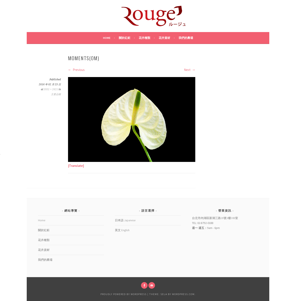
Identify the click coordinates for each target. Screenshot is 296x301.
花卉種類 (144, 38)
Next (189, 70)
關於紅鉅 (124, 38)
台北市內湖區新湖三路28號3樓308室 (215, 218)
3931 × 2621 (51, 89)
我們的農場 (186, 38)
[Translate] (76, 166)
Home (106, 38)
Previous (76, 70)
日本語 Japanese (125, 220)
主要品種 (56, 94)
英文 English (122, 230)
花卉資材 (164, 38)
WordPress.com (183, 294)
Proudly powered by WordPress (124, 294)
